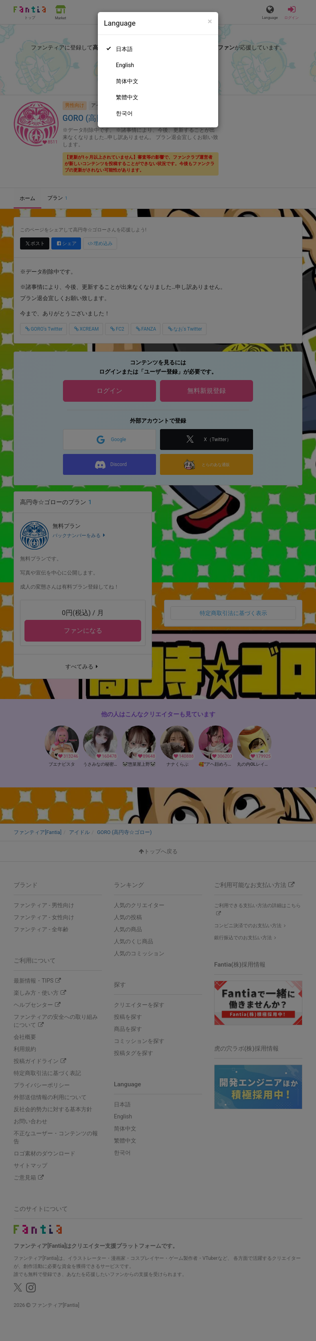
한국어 (124, 113)
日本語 (124, 49)
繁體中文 (127, 97)
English (125, 65)
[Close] (210, 21)
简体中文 (127, 81)
